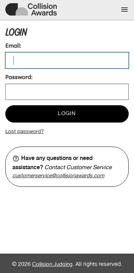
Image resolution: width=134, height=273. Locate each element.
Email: (13, 46)
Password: (18, 78)
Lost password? (24, 131)
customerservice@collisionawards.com (58, 176)
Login (67, 113)
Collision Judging (52, 264)
